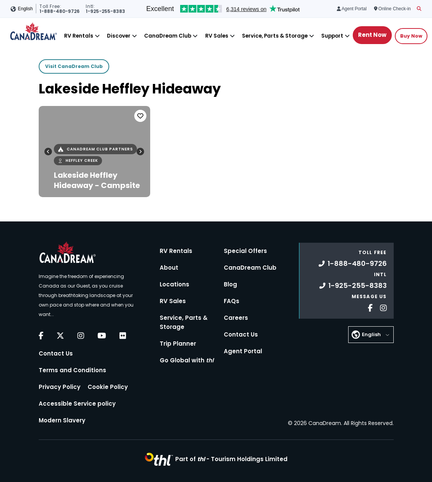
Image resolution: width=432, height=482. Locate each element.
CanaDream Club (167, 36)
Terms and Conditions (72, 370)
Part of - (231, 459)
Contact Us (56, 353)
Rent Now (372, 35)
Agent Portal (243, 351)
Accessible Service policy (77, 404)
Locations (174, 284)
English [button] (25, 8)
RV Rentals (78, 36)
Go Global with (187, 360)
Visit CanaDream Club (74, 66)
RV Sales (216, 36)
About (169, 268)
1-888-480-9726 (353, 263)
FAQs (231, 301)
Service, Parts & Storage (275, 36)
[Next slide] (140, 151)
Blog (230, 284)
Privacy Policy (59, 387)
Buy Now (411, 36)
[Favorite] (140, 116)
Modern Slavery (62, 420)
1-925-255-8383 (353, 285)
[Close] (97, 36)
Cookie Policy (108, 387)
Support (332, 36)
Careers (236, 318)
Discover (118, 36)
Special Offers (245, 251)
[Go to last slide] (48, 151)
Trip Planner (178, 344)
